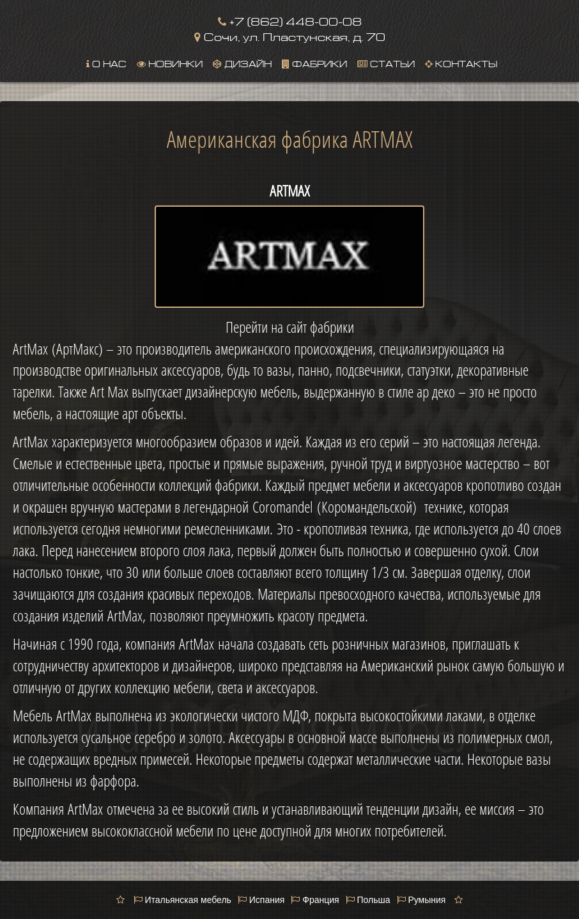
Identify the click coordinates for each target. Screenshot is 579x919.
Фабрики (314, 62)
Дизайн (242, 62)
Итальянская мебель (182, 900)
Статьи (386, 62)
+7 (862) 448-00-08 (290, 20)
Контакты (461, 62)
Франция (315, 900)
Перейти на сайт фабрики (290, 327)
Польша (368, 900)
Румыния (421, 900)
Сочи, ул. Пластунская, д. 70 (289, 35)
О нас (106, 62)
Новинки (170, 62)
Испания (261, 900)
